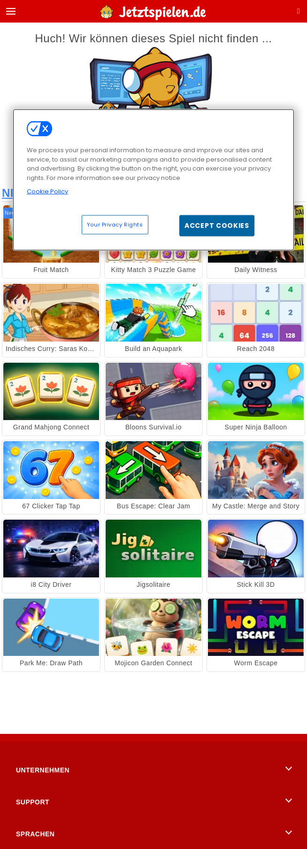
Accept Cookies (216, 225)
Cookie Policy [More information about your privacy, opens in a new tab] (47, 191)
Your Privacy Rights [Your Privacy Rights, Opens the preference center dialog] (115, 224)
